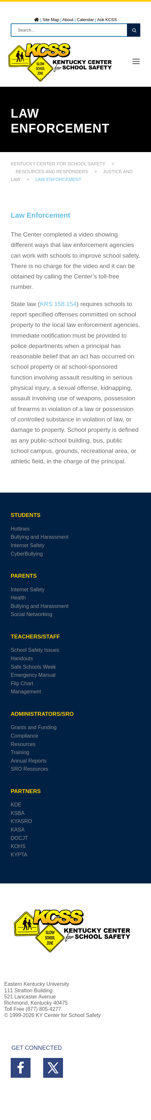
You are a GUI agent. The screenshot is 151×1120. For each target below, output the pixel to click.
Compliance (24, 736)
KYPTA (19, 854)
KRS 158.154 (58, 304)
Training (20, 752)
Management (26, 691)
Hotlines (20, 529)
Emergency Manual (33, 675)
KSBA (18, 813)
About (67, 19)
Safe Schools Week (33, 667)
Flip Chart (22, 683)
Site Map (51, 19)
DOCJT (19, 838)
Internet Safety (27, 545)
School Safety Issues (35, 650)
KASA (18, 829)
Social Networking (31, 614)
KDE (16, 804)
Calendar (85, 19)
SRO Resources (29, 769)
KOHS (18, 846)
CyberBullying (27, 554)
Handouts (22, 658)
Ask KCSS (107, 19)
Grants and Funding (34, 727)
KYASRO (21, 821)
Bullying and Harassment (40, 537)
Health (18, 597)
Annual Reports (28, 761)
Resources (23, 744)
